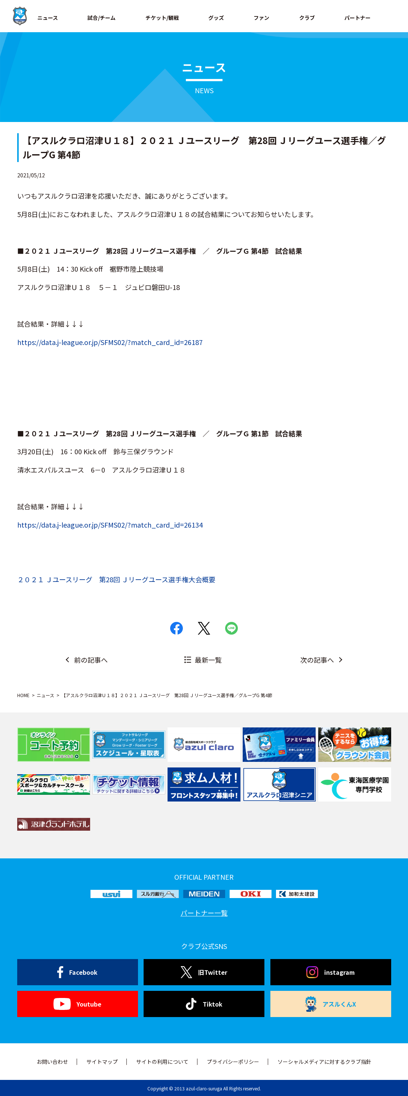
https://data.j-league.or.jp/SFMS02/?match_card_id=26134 (110, 524)
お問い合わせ (52, 1061)
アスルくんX (330, 1004)
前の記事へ (91, 660)
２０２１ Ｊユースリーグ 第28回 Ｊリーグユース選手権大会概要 (116, 579)
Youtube (77, 1004)
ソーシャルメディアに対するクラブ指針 (324, 1061)
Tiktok (204, 1004)
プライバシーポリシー (233, 1061)
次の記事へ (317, 660)
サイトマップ (102, 1061)
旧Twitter (204, 972)
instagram (330, 972)
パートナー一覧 (204, 913)
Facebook (77, 972)
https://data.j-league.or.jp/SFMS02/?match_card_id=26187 (110, 342)
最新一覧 (208, 660)
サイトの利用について (162, 1061)
